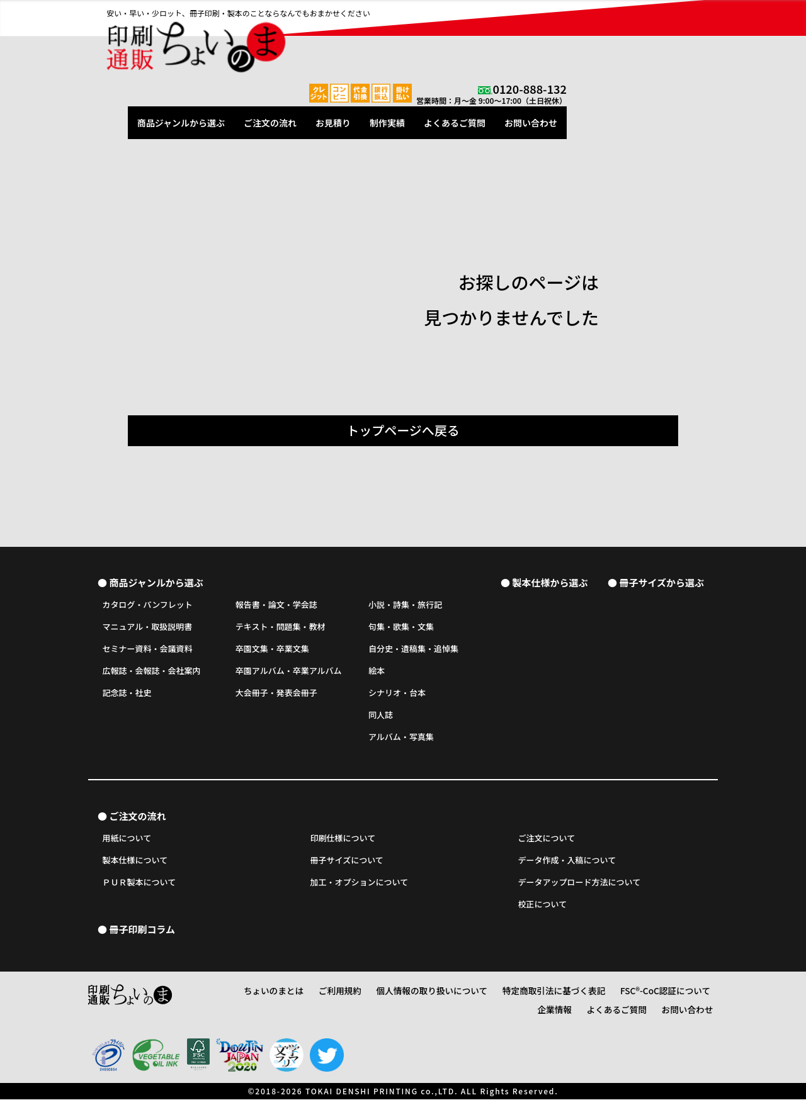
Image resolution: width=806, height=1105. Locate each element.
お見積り (484, 39)
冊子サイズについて (346, 866)
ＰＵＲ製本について (139, 888)
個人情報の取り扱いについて (420, 999)
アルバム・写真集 (401, 740)
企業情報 (696, 999)
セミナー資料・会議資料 (148, 652)
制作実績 (538, 39)
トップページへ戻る (403, 430)
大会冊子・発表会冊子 (276, 696)
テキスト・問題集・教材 (281, 630)
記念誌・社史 (127, 696)
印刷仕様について (343, 844)
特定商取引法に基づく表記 (528, 999)
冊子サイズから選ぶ (661, 584)
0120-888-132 (681, 10)
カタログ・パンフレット (148, 608)
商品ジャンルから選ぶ (332, 39)
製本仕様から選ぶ (549, 584)
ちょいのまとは (279, 999)
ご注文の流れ (421, 39)
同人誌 (380, 718)
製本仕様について (135, 866)
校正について (542, 910)
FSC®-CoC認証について (627, 999)
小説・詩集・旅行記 (405, 608)
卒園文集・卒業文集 (272, 652)
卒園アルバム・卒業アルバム (289, 674)
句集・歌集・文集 (401, 630)
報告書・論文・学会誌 (276, 608)
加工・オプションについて (359, 888)
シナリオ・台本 (397, 696)
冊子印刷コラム (142, 936)
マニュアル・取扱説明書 (148, 630)
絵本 (376, 674)
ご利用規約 (338, 999)
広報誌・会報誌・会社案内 (152, 674)
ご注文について (547, 844)
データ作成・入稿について (567, 866)
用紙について (127, 844)
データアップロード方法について (579, 888)
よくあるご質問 (606, 39)
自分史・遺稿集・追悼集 (413, 652)
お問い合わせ (682, 39)
